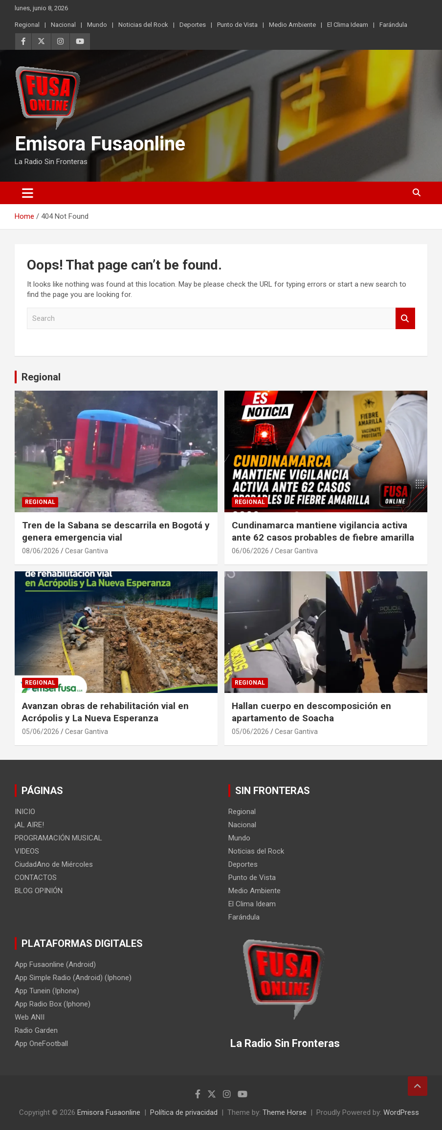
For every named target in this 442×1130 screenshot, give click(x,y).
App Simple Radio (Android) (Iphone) (73, 977)
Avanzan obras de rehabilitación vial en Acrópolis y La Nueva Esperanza (105, 712)
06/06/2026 (250, 551)
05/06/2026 (40, 731)
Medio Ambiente (292, 24)
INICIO (25, 811)
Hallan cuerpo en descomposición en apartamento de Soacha (311, 712)
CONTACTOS (36, 877)
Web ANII (29, 1017)
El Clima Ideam (347, 24)
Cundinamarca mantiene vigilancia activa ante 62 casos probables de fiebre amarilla (323, 531)
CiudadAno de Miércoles (54, 864)
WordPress (401, 1112)
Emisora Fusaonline (100, 143)
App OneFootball (41, 1043)
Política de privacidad (184, 1112)
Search (405, 319)
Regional (27, 24)
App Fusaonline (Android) (55, 964)
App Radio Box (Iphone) (52, 1004)
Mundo (97, 24)
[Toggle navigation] (28, 193)
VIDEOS (27, 851)
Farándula (393, 24)
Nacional (63, 24)
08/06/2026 (40, 551)
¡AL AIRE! (29, 824)
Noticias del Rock (143, 24)
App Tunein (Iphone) (47, 990)
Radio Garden (36, 1030)
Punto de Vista (237, 24)
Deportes (192, 24)
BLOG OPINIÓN (39, 890)
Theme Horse (285, 1112)
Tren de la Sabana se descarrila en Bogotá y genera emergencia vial (116, 531)
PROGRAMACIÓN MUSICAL (58, 838)
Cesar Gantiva (86, 551)
